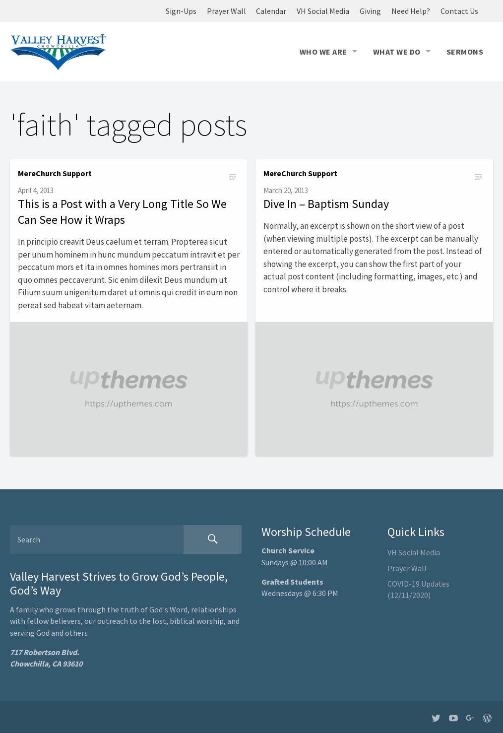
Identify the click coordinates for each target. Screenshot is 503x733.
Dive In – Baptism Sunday (326, 203)
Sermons (464, 52)
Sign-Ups (181, 11)
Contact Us (459, 11)
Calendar (271, 11)
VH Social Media (323, 11)
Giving (370, 11)
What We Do (397, 52)
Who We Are (323, 52)
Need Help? (410, 11)
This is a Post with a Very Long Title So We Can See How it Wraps (122, 211)
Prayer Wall (226, 11)
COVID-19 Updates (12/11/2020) (418, 589)
